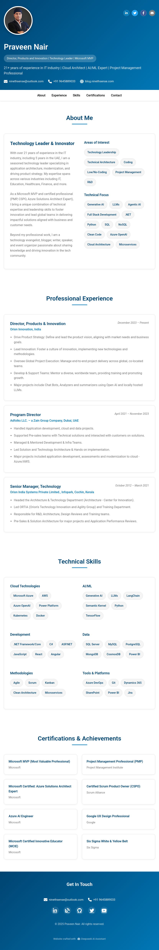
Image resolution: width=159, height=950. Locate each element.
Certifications (95, 95)
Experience (59, 95)
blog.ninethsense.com (97, 81)
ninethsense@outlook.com (24, 81)
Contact (116, 95)
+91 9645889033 (61, 81)
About (41, 95)
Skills (76, 95)
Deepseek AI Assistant (91, 938)
